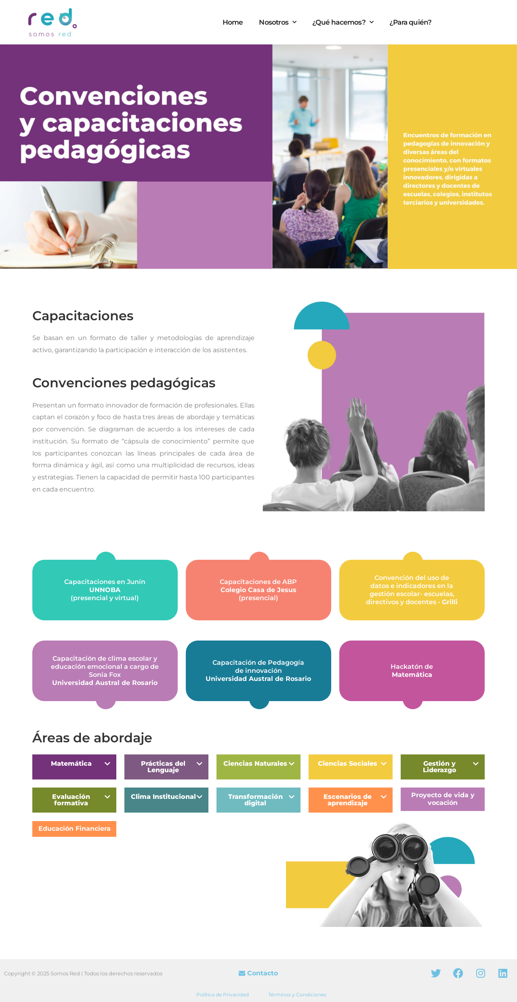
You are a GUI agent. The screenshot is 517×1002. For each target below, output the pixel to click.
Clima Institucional (163, 796)
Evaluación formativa (71, 800)
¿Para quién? (410, 22)
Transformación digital (255, 800)
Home (233, 22)
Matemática (71, 763)
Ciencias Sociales (347, 763)
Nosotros (277, 22)
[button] (74, 766)
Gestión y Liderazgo (439, 767)
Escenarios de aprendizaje (348, 800)
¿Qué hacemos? (342, 22)
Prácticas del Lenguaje (163, 767)
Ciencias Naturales (255, 763)
